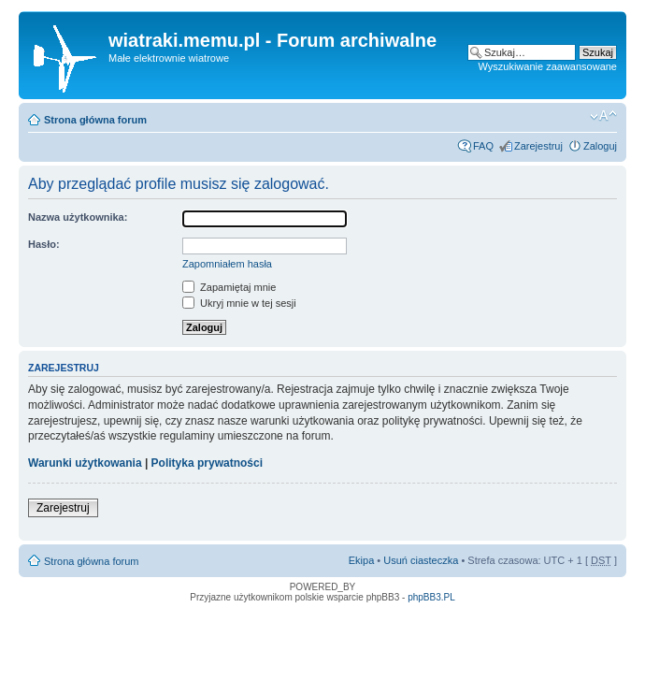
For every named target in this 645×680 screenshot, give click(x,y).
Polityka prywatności (207, 463)
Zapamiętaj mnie (229, 287)
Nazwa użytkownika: (77, 217)
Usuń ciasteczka (420, 560)
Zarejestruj (538, 146)
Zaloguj (600, 146)
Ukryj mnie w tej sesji (239, 303)
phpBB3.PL (431, 597)
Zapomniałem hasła (227, 263)
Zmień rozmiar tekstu (603, 116)
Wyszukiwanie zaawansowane (548, 66)
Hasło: (44, 244)
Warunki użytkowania (85, 463)
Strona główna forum (95, 119)
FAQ (483, 146)
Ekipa (362, 560)
